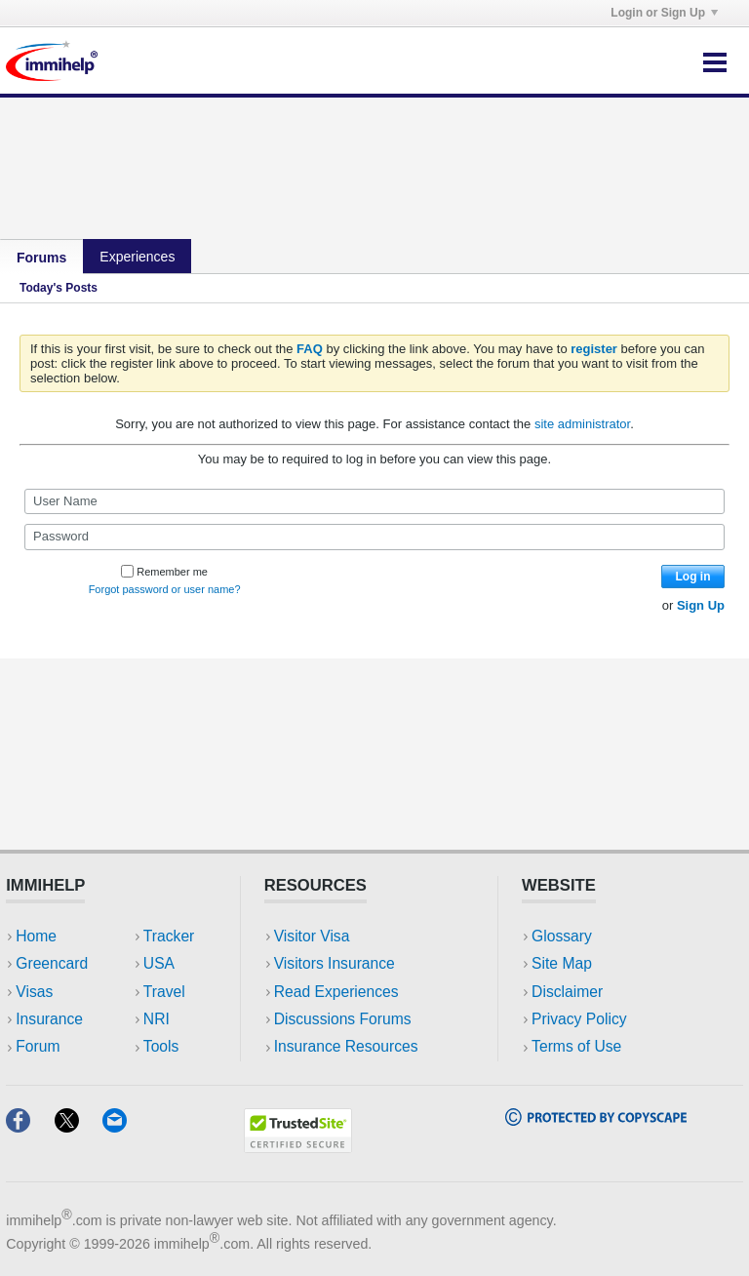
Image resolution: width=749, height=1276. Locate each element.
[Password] (374, 536)
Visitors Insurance (334, 963)
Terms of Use (576, 1046)
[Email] (123, 1126)
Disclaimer (567, 991)
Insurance (49, 1019)
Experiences (137, 256)
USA (159, 963)
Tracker (168, 936)
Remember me (164, 572)
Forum (37, 1046)
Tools (161, 1046)
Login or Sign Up (664, 13)
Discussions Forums (343, 1019)
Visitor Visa (312, 936)
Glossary (562, 936)
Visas (34, 991)
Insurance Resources (346, 1046)
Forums (41, 257)
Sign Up (701, 605)
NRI (156, 1019)
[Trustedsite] (298, 1146)
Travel (164, 991)
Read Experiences (336, 991)
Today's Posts (59, 288)
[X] (78, 1126)
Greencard (52, 963)
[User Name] (374, 501)
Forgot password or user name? (165, 589)
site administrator (582, 424)
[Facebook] (30, 1126)
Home (36, 936)
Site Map (562, 963)
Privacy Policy (579, 1019)
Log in (693, 576)
